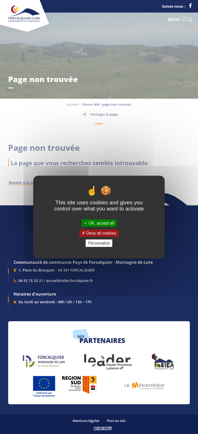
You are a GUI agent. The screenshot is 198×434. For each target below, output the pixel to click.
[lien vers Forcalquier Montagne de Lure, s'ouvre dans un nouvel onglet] (44, 359)
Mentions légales (86, 420)
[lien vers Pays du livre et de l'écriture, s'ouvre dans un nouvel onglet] (144, 384)
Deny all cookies (99, 233)
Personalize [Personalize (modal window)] (99, 243)
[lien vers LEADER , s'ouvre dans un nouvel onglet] (107, 359)
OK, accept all (99, 223)
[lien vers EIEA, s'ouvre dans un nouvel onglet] (162, 359)
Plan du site (116, 420)
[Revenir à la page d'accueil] (24, 21)
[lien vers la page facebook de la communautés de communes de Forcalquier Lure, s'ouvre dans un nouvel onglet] (190, 6)
